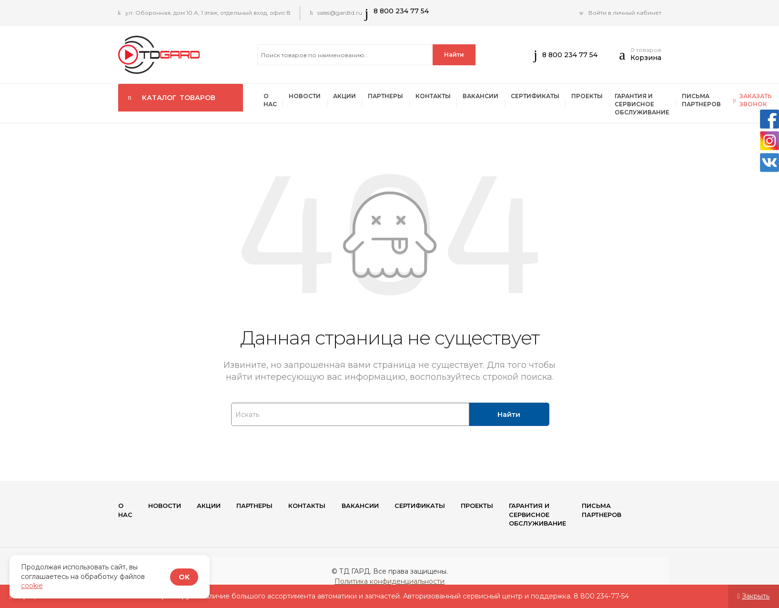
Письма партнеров (721, 101)
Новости (308, 97)
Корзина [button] (645, 57)
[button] (624, 57)
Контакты (442, 97)
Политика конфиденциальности (389, 583)
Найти (454, 54)
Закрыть (755, 596)
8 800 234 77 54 (406, 11)
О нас (271, 101)
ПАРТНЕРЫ (393, 97)
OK (184, 577)
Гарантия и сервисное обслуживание (660, 105)
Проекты (603, 97)
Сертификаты (549, 97)
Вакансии (492, 97)
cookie (32, 585)
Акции (349, 97)
